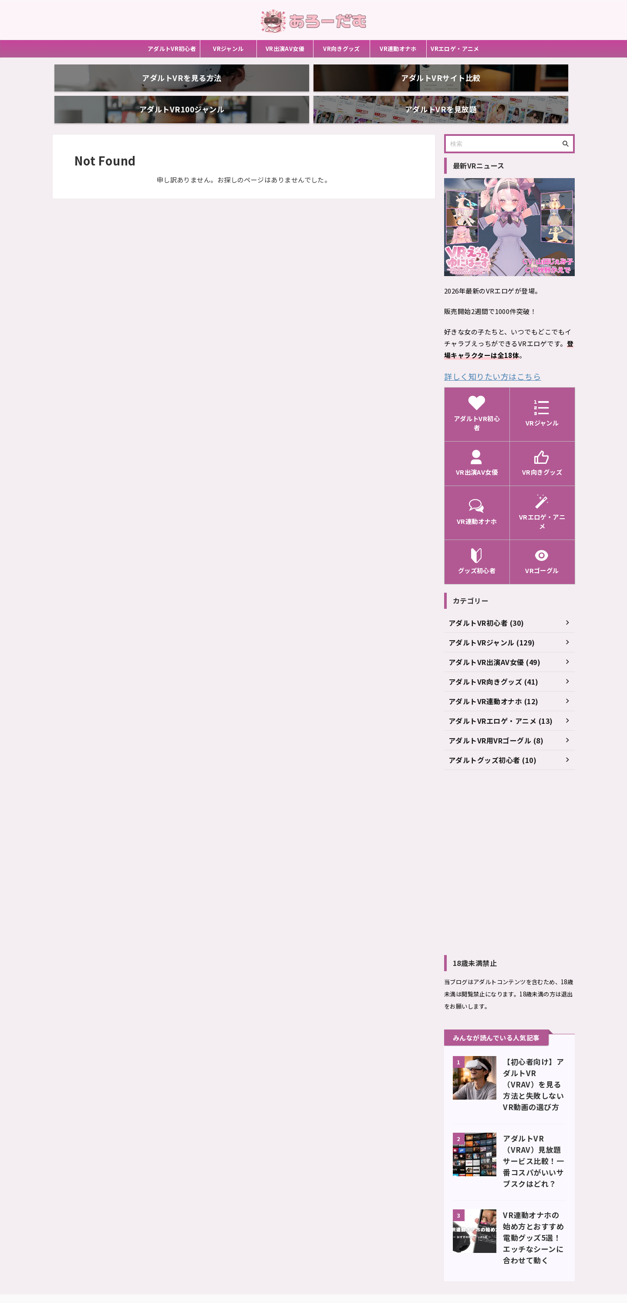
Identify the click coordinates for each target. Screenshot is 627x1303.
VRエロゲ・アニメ (455, 48)
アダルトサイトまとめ (335, 1255)
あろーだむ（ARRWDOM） (313, 1275)
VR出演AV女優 (285, 48)
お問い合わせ (281, 1255)
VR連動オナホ (398, 48)
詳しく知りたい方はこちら (484, 360)
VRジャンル (228, 48)
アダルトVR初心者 (172, 48)
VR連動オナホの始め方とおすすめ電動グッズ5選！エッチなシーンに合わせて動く (534, 1184)
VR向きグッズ (341, 48)
